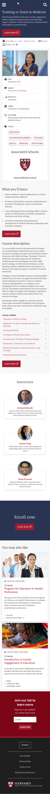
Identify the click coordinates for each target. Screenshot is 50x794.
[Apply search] (25, 727)
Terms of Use (25, 767)
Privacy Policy (25, 761)
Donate (25, 745)
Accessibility (25, 756)
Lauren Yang (25, 443)
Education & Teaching (17, 91)
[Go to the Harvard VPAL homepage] (25, 784)
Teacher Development (19, 138)
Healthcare (37, 143)
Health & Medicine (16, 581)
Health (12, 143)
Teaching (38, 138)
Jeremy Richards (25, 408)
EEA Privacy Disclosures (25, 772)
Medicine (24, 143)
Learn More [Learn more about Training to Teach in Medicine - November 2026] (10, 33)
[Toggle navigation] (4, 4)
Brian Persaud (25, 479)
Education (14, 132)
